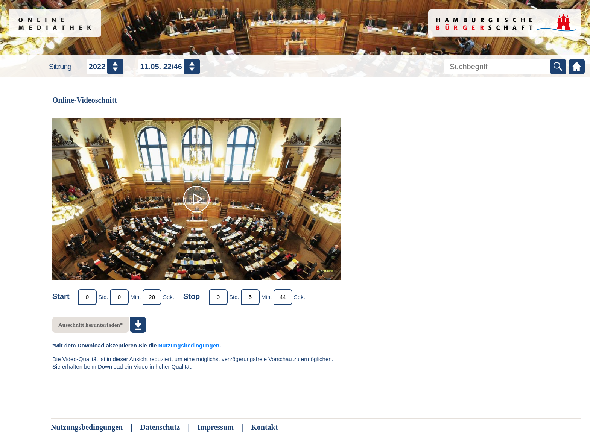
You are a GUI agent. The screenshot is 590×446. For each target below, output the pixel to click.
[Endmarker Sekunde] (283, 297)
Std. (103, 297)
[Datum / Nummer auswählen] (169, 66)
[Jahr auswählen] (105, 66)
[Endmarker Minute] (250, 297)
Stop (191, 296)
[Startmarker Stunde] (87, 297)
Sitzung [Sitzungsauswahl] (60, 66)
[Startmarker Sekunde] (152, 297)
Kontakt (264, 427)
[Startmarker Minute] (119, 297)
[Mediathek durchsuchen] (496, 66)
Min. (135, 297)
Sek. (168, 297)
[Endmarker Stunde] (218, 297)
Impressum (216, 427)
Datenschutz (160, 427)
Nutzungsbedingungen (188, 345)
